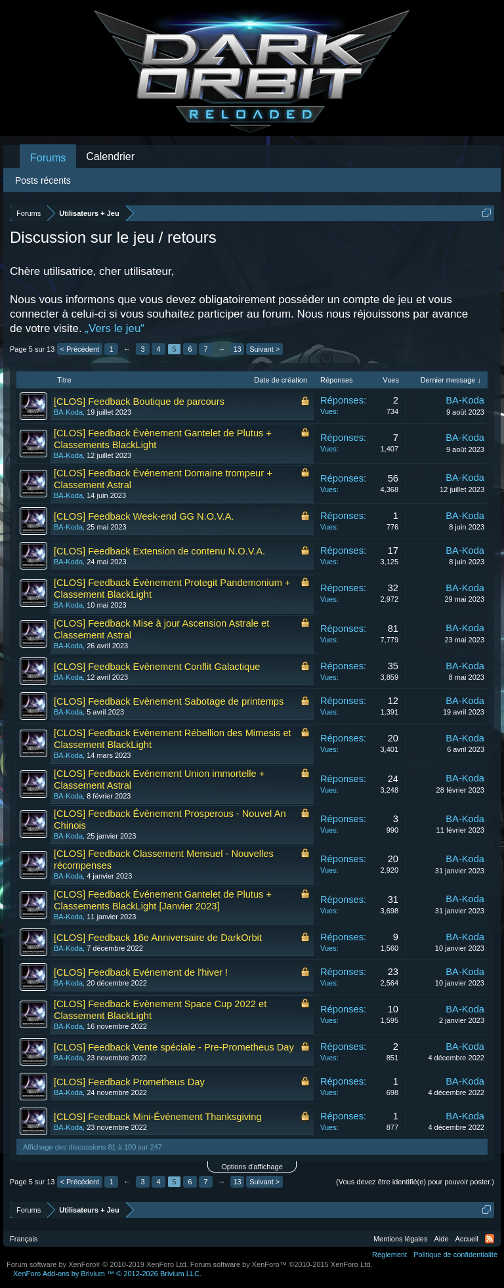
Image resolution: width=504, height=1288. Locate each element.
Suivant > (264, 349)
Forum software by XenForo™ (281, 1264)
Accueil (466, 1239)
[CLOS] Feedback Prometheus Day (129, 1082)
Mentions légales (400, 1239)
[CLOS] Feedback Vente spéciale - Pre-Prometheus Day (174, 1047)
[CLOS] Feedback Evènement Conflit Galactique (157, 666)
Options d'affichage (252, 1167)
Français (23, 1239)
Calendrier (110, 156)
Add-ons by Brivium (107, 1274)
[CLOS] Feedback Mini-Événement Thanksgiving (158, 1116)
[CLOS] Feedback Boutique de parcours (139, 401)
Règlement (389, 1254)
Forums (48, 157)
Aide (441, 1239)
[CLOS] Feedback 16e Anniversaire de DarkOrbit (158, 937)
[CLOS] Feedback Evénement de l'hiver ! (141, 972)
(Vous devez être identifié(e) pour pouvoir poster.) (415, 1182)
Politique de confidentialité (455, 1254)
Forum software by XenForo (97, 1264)
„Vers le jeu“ (114, 328)
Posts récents (43, 180)
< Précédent (80, 349)
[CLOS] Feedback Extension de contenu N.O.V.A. (159, 551)
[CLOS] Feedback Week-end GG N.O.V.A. (144, 516)
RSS (489, 1238)
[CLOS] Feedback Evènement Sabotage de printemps (169, 701)
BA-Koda (68, 412)
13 (238, 349)
